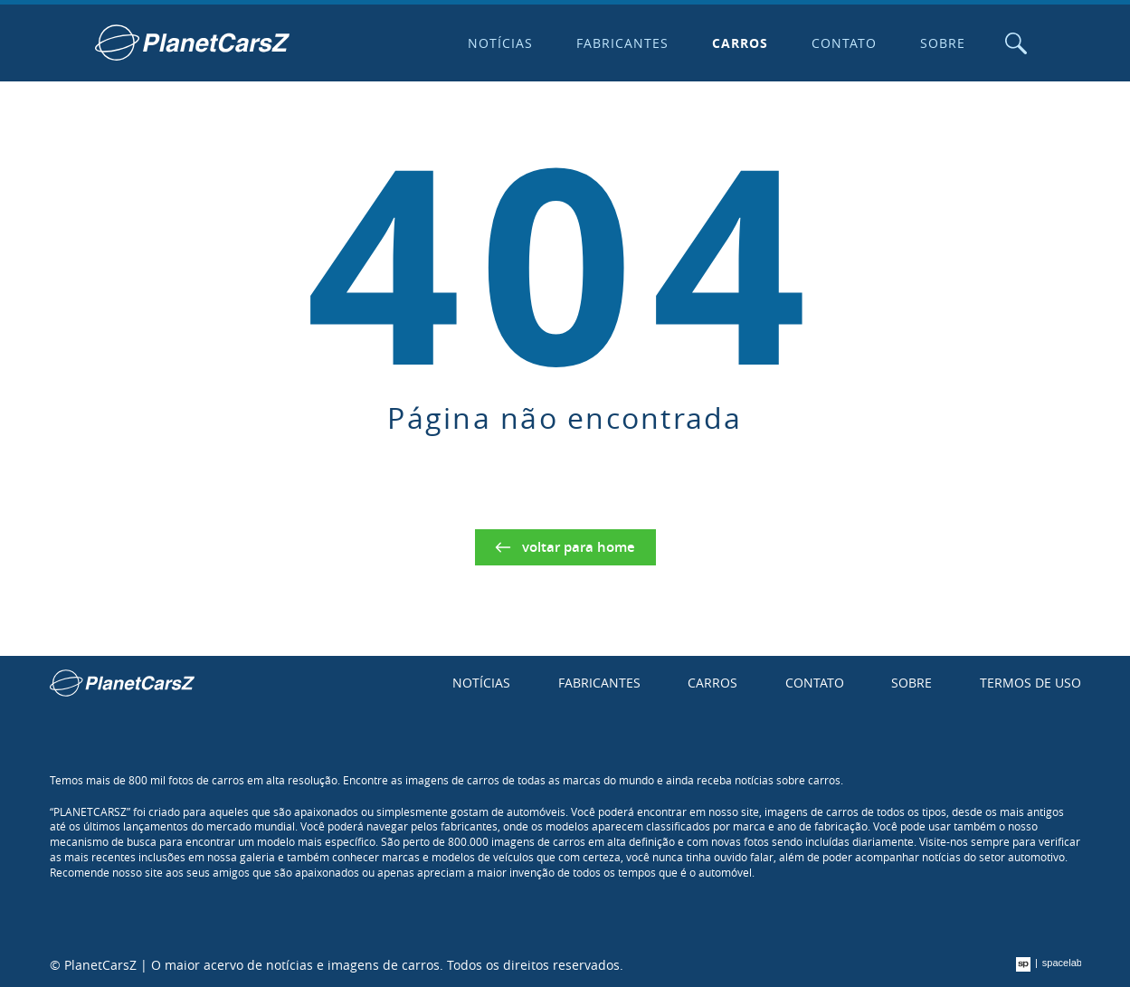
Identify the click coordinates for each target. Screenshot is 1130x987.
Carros (740, 43)
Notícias (500, 43)
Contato (844, 43)
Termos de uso (1030, 682)
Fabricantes (622, 43)
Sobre (942, 43)
